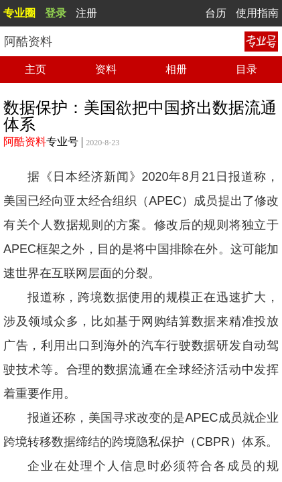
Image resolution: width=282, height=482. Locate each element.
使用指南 (257, 13)
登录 (55, 13)
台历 (215, 13)
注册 (86, 13)
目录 (246, 69)
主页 (35, 69)
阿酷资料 (24, 141)
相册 (176, 69)
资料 (106, 69)
